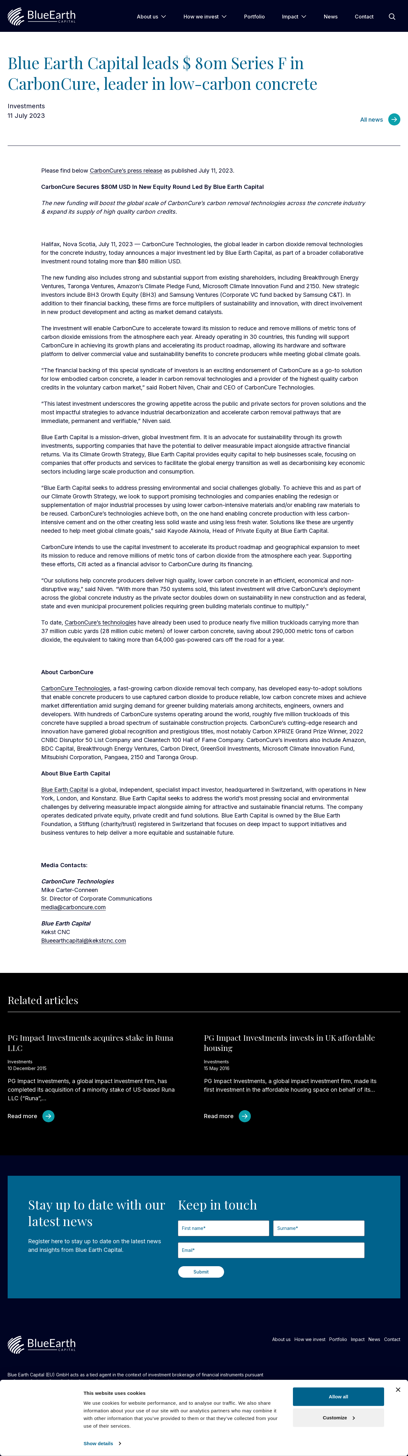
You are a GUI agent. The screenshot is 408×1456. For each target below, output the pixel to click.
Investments (26, 106)
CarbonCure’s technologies (100, 622)
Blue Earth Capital (64, 789)
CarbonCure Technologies (75, 688)
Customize (339, 1417)
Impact (294, 16)
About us (151, 16)
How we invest (205, 16)
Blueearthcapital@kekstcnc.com (83, 940)
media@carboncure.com (73, 907)
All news (371, 119)
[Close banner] (398, 1390)
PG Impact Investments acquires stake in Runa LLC (90, 1042)
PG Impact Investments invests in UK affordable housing (289, 1042)
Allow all (338, 1396)
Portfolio (254, 16)
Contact (364, 16)
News (331, 16)
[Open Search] (392, 16)
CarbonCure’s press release (126, 170)
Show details (98, 1443)
